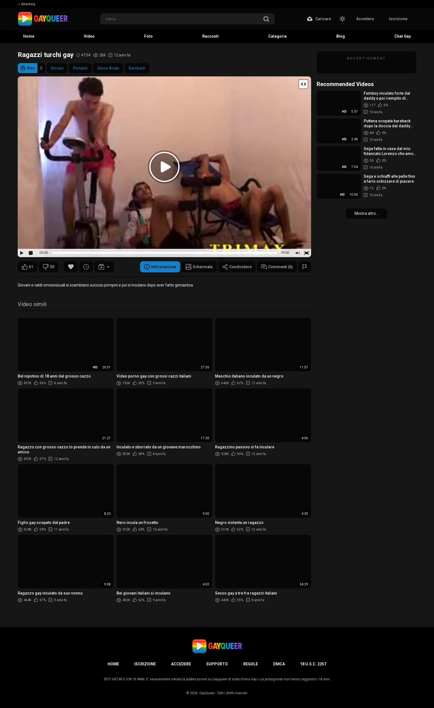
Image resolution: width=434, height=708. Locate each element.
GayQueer (207, 693)
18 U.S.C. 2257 (313, 664)
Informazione (160, 267)
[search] (266, 19)
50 (48, 267)
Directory (26, 4)
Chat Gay (402, 36)
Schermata (199, 267)
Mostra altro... (366, 213)
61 (27, 267)
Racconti (210, 36)
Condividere (237, 267)
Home (28, 36)
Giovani (57, 68)
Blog (340, 36)
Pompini (80, 68)
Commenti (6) (277, 267)
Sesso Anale (108, 68)
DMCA (279, 664)
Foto (148, 36)
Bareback (137, 68)
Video (89, 36)
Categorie (277, 36)
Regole (250, 664)
